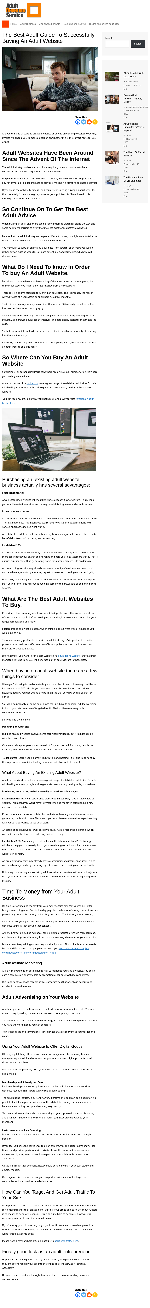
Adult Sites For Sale (49, 24)
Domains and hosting (75, 24)
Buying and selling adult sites (104, 24)
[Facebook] (77, 122)
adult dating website (69, 655)
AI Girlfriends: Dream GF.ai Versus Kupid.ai (133, 127)
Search (108, 38)
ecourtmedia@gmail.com (137, 107)
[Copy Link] (95, 122)
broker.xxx (32, 383)
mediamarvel (132, 81)
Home (13, 24)
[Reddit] (89, 122)
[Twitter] (83, 122)
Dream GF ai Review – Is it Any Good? (132, 98)
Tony (128, 135)
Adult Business (28, 24)
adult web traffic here (66, 1241)
